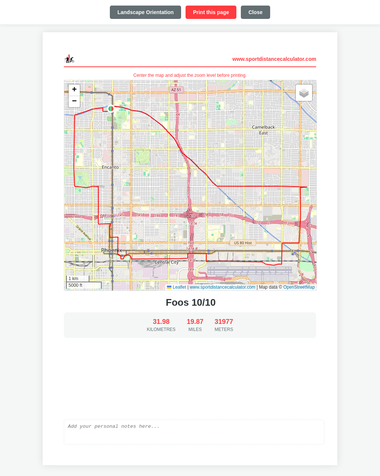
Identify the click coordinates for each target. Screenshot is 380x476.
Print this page (211, 12)
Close (255, 12)
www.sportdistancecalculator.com (274, 59)
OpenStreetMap (299, 287)
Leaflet (176, 287)
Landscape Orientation (145, 12)
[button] (111, 108)
